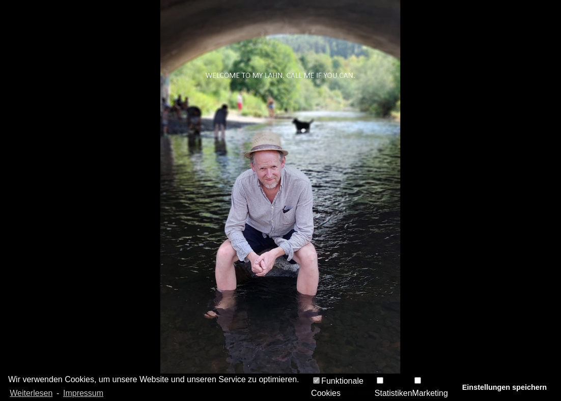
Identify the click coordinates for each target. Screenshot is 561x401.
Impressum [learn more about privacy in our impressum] (83, 393)
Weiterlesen (31, 393)
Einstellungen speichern (504, 387)
